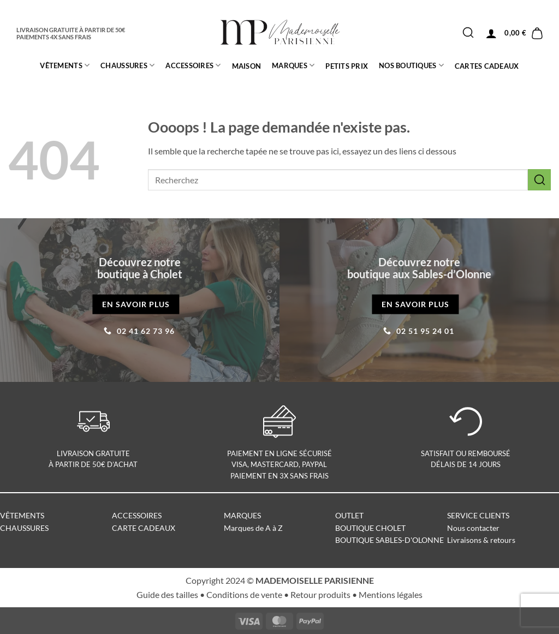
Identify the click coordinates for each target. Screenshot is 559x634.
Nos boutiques (411, 65)
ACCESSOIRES (193, 65)
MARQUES (293, 65)
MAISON (246, 66)
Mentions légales (391, 594)
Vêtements (65, 65)
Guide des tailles (167, 594)
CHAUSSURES (127, 65)
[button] (491, 33)
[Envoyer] (468, 33)
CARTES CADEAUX (487, 66)
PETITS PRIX (346, 66)
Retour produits (320, 594)
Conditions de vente (244, 594)
